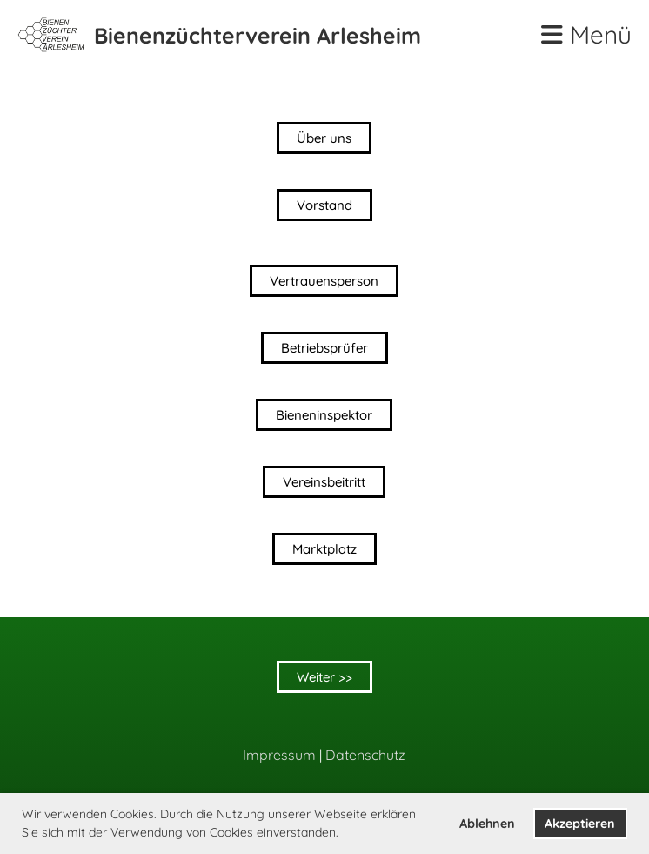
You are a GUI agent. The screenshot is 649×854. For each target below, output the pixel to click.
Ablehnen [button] (487, 823)
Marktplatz (324, 549)
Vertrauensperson (324, 280)
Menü (586, 34)
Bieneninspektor (324, 415)
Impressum (279, 754)
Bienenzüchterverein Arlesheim (257, 35)
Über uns (324, 138)
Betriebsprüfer (324, 348)
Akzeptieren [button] (580, 823)
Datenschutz (365, 754)
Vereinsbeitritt (324, 482)
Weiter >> (324, 677)
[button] (344, 834)
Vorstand (324, 205)
